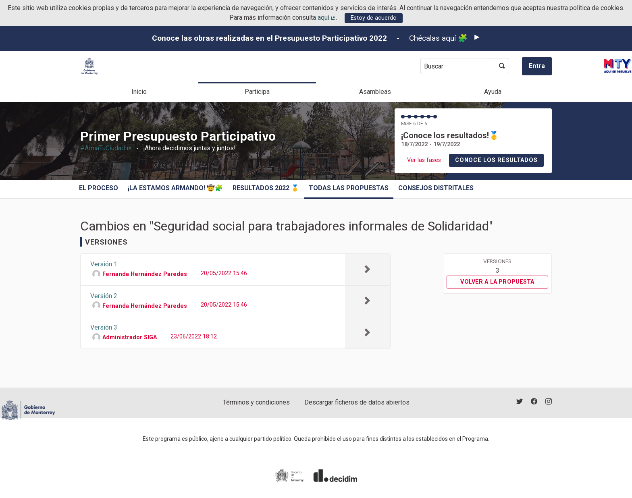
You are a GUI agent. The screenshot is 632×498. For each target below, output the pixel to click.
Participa (257, 91)
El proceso (98, 188)
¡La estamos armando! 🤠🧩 (175, 188)
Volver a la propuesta (497, 281)
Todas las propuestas (349, 188)
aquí (327, 17)
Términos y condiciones (256, 402)
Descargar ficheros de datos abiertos (357, 402)
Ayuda (492, 91)
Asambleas (375, 91)
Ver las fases (424, 160)
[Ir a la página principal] (89, 66)
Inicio (139, 91)
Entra (537, 66)
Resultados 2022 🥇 (266, 188)
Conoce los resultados (496, 160)
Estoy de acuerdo (374, 18)
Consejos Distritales (436, 188)
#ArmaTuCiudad (106, 148)
